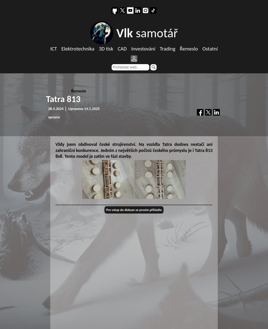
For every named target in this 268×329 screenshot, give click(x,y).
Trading (167, 48)
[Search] (130, 67)
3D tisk (106, 48)
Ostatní (210, 48)
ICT (53, 48)
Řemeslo (189, 48)
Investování (143, 48)
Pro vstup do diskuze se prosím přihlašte (134, 210)
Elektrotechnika (77, 48)
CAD (122, 48)
